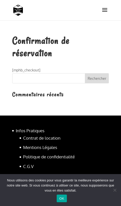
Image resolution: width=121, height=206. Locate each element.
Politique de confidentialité (49, 156)
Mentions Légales (40, 147)
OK (61, 198)
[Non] (114, 190)
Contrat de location (41, 138)
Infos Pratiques (30, 130)
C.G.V (28, 166)
